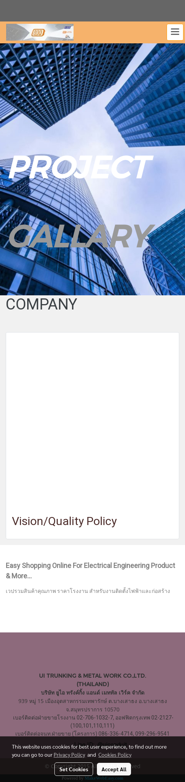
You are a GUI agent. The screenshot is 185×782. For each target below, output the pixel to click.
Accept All (114, 769)
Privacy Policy (69, 754)
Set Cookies (73, 769)
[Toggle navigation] (175, 32)
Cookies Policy (114, 754)
